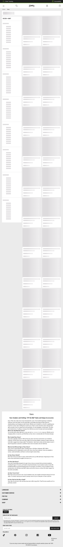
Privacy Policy (31, 521)
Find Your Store (7, 525)
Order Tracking (7, 1)
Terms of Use (24, 521)
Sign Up (6, 512)
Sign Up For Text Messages (10, 515)
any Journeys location (37, 432)
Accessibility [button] (56, 1)
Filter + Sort (12, 18)
